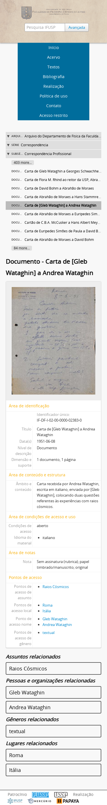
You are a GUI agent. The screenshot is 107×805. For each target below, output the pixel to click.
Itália (47, 610)
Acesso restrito (53, 115)
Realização (53, 86)
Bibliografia (53, 76)
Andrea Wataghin (57, 624)
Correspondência (34, 145)
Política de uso (53, 96)
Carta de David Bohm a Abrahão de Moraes (59, 188)
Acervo (53, 57)
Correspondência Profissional (48, 153)
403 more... (23, 162)
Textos (53, 67)
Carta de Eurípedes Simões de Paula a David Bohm (65, 231)
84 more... (22, 248)
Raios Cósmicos (56, 586)
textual (48, 632)
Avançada (76, 27)
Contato (53, 105)
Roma (48, 605)
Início (54, 47)
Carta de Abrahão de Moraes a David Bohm (59, 239)
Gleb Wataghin (55, 618)
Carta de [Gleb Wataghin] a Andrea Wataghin (60, 205)
